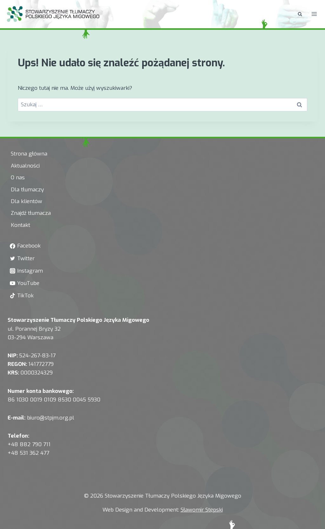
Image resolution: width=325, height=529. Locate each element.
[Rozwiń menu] (314, 14)
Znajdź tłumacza (31, 213)
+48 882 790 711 (29, 444)
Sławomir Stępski (202, 509)
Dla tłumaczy (27, 189)
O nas (18, 177)
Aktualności (25, 165)
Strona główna (29, 153)
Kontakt (20, 225)
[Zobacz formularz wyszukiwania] (300, 14)
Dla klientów (26, 201)
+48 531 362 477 (28, 453)
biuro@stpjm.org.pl (50, 417)
